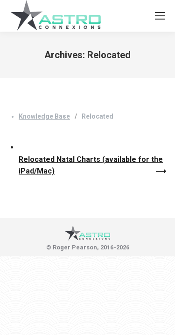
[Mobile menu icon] (160, 15)
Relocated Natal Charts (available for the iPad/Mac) (91, 165)
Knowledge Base (44, 116)
